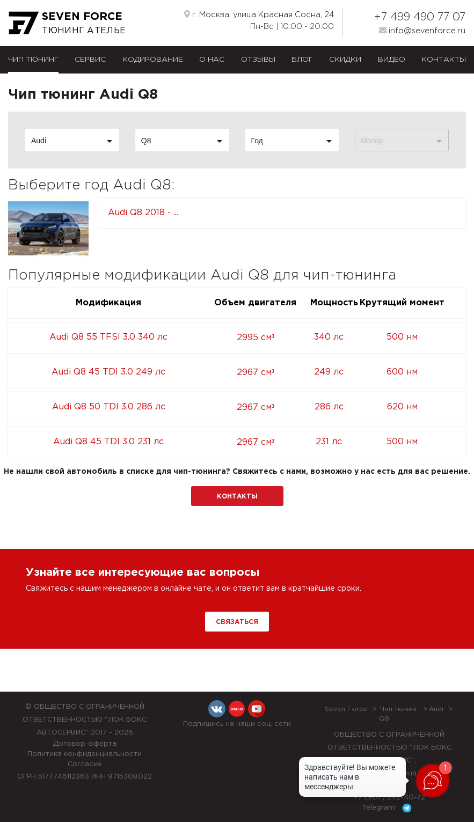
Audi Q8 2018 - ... (143, 213)
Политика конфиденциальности (84, 754)
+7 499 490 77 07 (419, 17)
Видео (391, 59)
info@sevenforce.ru (422, 30)
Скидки (345, 59)
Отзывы (258, 59)
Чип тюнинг (33, 59)
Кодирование (152, 59)
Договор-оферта (84, 744)
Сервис (90, 59)
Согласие (85, 764)
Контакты (443, 59)
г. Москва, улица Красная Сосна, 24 (259, 14)
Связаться (237, 622)
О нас (211, 59)
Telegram (388, 808)
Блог (302, 59)
